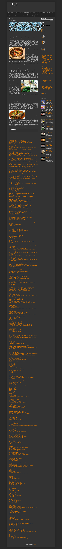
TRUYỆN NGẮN (43, 15)
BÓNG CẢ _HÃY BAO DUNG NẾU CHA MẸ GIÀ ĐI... (16, 220)
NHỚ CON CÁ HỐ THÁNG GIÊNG (13, 516)
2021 (42, 36)
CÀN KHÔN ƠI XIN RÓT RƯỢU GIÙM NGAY (15, 484)
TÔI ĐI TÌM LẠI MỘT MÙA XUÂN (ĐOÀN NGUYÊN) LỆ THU (17, 291)
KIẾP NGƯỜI (10, 393)
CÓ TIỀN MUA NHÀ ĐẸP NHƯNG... (13, 469)
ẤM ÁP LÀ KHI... (11, 475)
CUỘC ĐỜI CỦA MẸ (11, 394)
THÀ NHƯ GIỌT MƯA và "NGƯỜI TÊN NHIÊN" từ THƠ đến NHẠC (18, 359)
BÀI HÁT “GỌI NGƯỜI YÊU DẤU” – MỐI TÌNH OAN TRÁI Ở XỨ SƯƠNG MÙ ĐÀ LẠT (20, 267)
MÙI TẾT (10, 443)
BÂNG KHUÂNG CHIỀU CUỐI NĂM (13, 438)
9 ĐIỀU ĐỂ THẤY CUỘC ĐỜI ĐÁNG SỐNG (14, 463)
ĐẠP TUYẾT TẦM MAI (12, 446)
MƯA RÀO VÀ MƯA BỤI (12, 448)
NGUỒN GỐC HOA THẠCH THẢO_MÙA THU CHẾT (16, 294)
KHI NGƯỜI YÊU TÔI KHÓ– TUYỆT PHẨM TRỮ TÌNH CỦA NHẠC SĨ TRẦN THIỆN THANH (21, 261)
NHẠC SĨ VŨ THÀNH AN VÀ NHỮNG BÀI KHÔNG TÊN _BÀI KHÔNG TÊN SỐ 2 (20, 158)
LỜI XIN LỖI (10, 404)
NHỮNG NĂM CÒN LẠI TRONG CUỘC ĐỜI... (15, 273)
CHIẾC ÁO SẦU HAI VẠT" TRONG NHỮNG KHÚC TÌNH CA (17, 403)
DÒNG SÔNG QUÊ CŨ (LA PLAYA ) (13, 194)
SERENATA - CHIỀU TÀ (12, 334)
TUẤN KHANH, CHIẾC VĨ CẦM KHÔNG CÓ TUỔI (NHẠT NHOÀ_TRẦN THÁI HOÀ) (20, 149)
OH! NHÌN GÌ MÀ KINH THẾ (12, 488)
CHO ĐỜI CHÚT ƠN (11, 366)
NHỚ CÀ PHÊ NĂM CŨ (12, 455)
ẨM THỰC (17, 12)
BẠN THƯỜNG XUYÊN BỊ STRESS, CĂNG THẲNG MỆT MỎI (17, 275)
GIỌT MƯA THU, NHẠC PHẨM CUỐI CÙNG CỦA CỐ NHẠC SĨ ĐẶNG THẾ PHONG (20, 217)
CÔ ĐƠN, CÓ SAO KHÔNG (46, 72)
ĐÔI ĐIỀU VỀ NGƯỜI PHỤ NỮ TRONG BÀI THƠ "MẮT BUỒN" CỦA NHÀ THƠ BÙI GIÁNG (21, 523)
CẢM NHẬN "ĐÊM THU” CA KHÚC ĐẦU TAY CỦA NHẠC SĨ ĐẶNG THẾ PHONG (20, 200)
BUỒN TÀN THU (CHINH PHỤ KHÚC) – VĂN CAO (15, 258)
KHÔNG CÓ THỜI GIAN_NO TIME (13, 459)
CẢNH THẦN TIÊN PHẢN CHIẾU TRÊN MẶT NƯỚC (16, 510)
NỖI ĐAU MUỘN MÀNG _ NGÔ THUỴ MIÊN (15, 329)
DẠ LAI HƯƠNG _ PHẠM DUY (13, 285)
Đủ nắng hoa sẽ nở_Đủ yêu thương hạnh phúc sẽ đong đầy (17, 487)
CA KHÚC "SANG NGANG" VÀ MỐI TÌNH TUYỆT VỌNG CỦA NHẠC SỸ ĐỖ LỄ (19, 354)
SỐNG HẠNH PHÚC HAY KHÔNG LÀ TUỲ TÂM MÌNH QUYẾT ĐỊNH (18, 436)
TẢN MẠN (22, 15)
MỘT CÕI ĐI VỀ (11, 476)
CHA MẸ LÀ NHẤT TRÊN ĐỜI (13, 417)
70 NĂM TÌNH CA (10, 12)
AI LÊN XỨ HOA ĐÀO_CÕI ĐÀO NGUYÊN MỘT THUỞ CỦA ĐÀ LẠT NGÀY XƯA (20, 290)
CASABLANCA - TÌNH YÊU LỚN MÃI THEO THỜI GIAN (16, 140)
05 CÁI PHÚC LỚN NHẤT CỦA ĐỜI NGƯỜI (15, 401)
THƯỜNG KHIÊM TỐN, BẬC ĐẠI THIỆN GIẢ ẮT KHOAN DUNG (17, 412)
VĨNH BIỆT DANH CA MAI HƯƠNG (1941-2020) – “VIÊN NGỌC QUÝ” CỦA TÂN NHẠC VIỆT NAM (22, 302)
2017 (42, 40)
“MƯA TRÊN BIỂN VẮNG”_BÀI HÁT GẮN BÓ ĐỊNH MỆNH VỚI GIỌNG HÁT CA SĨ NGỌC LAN (21, 153)
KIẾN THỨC (24, 14)
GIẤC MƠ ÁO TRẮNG (12, 471)
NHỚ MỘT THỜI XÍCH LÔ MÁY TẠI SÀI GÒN (15, 428)
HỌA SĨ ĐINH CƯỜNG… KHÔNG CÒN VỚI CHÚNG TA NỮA (17, 483)
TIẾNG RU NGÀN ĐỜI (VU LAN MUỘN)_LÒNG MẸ (16, 218)
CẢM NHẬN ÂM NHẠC (25, 12)
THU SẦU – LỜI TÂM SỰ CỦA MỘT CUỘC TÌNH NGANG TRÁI (17, 212)
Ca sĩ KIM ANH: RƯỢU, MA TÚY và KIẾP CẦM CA (15, 317)
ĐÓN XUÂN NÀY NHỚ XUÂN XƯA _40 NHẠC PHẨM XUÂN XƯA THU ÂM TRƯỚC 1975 (21, 166)
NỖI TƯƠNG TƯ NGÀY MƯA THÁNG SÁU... (15, 236)
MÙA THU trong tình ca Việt (12, 379)
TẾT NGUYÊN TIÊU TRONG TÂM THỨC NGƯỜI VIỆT (16, 442)
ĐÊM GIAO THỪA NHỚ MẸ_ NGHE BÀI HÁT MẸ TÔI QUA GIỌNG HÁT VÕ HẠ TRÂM (20, 288)
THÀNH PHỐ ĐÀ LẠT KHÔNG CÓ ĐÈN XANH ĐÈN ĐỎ (16, 453)
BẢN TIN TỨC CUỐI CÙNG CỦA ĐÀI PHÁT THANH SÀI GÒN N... (47, 69)
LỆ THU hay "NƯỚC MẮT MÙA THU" (14, 352)
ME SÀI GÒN (44, 56)
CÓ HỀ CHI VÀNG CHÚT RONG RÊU (14, 485)
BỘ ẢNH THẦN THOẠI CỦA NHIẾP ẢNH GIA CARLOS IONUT (17, 511)
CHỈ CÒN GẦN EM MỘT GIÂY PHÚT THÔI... (15, 307)
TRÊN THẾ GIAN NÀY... (12, 535)
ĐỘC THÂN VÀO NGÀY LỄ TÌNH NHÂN (47, 73)
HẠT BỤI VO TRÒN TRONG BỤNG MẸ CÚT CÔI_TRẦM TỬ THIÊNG (18, 312)
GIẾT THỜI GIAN (11, 526)
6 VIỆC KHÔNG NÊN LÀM (12, 520)
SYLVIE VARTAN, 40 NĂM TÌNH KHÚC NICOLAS (15, 506)
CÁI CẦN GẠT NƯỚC (12, 247)
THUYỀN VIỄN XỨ (44, 62)
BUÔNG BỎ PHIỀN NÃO (12, 383)
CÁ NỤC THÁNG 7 (44, 85)
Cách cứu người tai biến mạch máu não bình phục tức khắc (17, 449)
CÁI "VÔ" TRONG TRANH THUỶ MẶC (14, 381)
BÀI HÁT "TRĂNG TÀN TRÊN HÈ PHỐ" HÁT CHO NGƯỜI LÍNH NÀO (18, 316)
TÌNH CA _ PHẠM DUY (12, 365)
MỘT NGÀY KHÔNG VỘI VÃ (12, 477)
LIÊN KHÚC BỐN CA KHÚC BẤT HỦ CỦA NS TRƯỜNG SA (17, 298)
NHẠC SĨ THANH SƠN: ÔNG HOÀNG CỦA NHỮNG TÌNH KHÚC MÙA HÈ (19, 138)
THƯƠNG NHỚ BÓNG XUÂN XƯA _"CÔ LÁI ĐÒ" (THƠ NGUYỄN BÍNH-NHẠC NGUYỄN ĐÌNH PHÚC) (23, 161)
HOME (42, 29)
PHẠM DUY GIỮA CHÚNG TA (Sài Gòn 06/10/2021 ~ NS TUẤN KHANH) (18, 207)
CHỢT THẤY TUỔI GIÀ (12, 378)
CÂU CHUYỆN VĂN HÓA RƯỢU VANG (47, 55)
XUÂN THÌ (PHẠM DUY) (12, 195)
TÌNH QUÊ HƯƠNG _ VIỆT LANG (13, 272)
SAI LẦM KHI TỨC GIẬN (12, 514)
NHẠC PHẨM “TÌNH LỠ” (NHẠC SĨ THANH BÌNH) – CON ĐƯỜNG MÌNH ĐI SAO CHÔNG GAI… (22, 249)
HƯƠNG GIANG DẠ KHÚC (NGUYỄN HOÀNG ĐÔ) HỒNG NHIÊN (18, 173)
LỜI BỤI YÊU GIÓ (44, 67)
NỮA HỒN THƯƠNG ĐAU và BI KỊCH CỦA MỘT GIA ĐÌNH (17, 356)
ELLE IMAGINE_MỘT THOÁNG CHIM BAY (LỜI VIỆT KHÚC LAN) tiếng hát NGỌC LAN (21, 196)
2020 (42, 37)
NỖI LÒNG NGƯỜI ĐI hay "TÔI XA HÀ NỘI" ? (15, 370)
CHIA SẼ (44, 12)
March (43, 50)
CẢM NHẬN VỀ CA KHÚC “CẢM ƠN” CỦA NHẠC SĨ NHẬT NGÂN (18, 289)
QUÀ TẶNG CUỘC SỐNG (47, 14)
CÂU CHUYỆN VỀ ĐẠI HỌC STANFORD (14, 478)
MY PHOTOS (43, 31)
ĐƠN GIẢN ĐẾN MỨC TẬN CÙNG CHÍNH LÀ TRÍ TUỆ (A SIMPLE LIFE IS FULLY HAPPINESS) (22, 241)
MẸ (35, 14)
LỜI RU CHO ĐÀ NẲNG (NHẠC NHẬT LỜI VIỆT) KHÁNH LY (17, 219)
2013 (42, 94)
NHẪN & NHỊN (11, 424)
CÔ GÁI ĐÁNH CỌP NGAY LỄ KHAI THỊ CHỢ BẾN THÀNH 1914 (17, 431)
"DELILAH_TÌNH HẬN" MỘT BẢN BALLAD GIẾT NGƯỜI (16, 143)
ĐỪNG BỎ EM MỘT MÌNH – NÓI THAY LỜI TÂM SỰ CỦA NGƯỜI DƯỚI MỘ (19, 301)
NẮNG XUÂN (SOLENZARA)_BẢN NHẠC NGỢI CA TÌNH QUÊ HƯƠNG (18, 271)
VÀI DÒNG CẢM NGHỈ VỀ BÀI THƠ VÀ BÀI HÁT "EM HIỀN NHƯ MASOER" (19, 278)
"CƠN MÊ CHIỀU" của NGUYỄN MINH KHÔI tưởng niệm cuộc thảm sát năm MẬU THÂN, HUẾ (21, 377)
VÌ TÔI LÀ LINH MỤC (11, 146)
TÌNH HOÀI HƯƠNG (11, 360)
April (43, 49)
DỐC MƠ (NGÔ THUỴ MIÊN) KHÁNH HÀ (14, 231)
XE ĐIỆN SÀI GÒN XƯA (12, 429)
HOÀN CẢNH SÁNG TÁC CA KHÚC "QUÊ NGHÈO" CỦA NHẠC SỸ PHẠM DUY (20, 369)
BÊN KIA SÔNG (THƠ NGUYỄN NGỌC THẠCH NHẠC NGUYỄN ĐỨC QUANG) (19, 210)
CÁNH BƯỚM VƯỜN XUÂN (12, 344)
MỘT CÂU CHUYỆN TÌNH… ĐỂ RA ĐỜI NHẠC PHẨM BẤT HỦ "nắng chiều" (19, 538)
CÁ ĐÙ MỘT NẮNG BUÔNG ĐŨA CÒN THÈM (15, 472)
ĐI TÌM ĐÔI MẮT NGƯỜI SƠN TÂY (13, 373)
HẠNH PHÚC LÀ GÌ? (11, 242)
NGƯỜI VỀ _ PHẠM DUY (12, 284)
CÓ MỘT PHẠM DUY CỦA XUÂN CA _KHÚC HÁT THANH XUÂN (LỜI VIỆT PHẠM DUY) (21, 163)
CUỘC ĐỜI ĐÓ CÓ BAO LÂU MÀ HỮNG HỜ (15, 331)
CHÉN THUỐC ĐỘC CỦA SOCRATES (14, 423)
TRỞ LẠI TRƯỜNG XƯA (45, 81)
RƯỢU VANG (10, 15)
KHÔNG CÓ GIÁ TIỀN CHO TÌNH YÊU (14, 490)
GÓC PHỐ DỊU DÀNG (12, 505)
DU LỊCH (9, 14)
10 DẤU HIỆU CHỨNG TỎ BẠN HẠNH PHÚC (15, 382)
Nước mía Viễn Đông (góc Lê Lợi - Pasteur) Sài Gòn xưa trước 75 (17, 406)
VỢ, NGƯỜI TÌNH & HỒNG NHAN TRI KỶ (14, 481)
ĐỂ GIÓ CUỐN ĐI (11, 493)
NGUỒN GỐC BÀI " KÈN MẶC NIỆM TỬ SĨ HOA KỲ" (16, 528)
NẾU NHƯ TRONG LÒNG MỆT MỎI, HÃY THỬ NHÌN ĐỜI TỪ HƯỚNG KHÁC (19, 413)
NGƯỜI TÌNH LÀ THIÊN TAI (12, 328)
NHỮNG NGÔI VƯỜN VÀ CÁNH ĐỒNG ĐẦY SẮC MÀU (16, 529)
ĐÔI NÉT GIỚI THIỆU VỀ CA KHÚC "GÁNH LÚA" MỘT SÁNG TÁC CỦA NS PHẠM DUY (21, 197)
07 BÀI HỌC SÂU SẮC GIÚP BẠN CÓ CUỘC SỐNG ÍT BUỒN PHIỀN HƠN (19, 447)
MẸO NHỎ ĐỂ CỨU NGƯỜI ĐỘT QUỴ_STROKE (49, 106)
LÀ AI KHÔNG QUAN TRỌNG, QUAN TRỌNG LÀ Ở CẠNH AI (17, 450)
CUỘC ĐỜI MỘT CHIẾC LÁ (12, 395)
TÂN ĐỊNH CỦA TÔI (48, 100)
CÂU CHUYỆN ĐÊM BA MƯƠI (13, 420)
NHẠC (39, 14)
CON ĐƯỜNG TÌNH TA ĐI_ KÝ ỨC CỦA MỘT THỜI (16, 357)
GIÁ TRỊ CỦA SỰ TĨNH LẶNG (13, 389)
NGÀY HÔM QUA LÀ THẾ (12, 536)
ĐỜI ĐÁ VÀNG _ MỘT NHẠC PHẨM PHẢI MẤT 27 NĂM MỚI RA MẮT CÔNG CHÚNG (20, 325)
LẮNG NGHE (10, 470)
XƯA (49, 15)
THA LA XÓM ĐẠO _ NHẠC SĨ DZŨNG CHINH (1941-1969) (17, 297)
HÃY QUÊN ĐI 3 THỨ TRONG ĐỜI (13, 491)
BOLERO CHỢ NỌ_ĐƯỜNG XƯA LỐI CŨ (14, 318)
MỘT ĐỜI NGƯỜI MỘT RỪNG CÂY (47, 88)
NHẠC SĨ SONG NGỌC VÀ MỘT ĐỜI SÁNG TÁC (15, 414)
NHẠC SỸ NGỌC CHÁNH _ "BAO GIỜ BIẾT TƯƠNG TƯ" (16, 376)
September (43, 44)
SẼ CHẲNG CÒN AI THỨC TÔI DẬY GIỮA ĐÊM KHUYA (47, 71)
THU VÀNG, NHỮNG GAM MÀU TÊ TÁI (14, 306)
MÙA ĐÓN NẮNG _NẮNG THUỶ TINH (14, 190)
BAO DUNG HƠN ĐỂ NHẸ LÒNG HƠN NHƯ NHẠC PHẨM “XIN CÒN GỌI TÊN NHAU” (20, 142)
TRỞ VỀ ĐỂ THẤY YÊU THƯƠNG (46, 79)
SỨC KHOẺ (16, 15)
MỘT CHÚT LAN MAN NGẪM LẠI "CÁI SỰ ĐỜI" (15, 482)
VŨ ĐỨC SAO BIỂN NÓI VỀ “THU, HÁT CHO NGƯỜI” (16, 226)
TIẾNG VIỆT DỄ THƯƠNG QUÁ (13, 524)
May (43, 48)
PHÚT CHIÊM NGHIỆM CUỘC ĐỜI (13, 387)
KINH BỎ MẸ (10, 319)
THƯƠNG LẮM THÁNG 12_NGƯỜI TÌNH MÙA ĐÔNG (16, 299)
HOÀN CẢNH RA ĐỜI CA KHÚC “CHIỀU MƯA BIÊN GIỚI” (16, 187)
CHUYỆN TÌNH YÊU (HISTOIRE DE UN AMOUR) (15, 228)
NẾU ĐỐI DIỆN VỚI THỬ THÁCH (13, 525)
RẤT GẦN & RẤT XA (11, 496)
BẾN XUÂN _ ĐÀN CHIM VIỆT (13, 199)
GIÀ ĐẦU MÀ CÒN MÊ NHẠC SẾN (13, 311)
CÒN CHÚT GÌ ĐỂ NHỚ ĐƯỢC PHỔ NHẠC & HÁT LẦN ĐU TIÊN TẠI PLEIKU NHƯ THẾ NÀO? (22, 355)
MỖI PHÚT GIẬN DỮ (11, 518)
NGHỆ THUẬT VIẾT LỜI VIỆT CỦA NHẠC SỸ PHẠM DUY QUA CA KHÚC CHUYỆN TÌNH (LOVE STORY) (23, 353)
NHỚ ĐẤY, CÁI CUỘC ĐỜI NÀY (13, 405)
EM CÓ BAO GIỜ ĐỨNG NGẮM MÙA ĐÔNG (15, 419)
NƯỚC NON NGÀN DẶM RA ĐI (13, 372)
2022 (42, 35)
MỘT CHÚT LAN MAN (12, 418)
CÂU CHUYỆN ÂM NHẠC (36, 12)
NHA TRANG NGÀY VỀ (12, 151)
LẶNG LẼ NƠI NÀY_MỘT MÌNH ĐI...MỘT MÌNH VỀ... (16, 337)
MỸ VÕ (13, 5)
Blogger (35, 544)
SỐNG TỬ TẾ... (11, 243)
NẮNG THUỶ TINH (11, 330)
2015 (42, 42)
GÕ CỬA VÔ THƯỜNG (12, 388)
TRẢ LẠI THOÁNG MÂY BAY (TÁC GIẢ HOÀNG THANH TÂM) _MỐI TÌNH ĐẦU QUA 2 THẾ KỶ (22, 167)
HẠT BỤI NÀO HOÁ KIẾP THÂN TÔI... (14, 410)
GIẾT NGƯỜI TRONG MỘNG (13, 250)
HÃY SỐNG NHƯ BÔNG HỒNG (13, 279)
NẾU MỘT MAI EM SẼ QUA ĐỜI (13, 300)
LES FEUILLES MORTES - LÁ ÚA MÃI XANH (15, 206)
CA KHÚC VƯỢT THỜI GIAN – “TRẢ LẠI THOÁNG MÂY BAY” (17, 234)
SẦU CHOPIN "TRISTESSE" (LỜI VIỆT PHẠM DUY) (16, 188)
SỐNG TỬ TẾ (10, 513)
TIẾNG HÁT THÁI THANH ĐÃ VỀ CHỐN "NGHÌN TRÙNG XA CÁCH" (18, 340)
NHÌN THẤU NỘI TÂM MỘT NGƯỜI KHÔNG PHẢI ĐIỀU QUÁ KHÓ (18, 402)
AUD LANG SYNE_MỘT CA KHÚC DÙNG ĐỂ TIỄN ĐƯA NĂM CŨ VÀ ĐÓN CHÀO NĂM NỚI (21, 465)
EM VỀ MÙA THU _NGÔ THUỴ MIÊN (14, 189)
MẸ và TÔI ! (10, 293)
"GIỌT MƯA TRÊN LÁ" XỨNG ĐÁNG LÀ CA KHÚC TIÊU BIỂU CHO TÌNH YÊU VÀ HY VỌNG (21, 170)
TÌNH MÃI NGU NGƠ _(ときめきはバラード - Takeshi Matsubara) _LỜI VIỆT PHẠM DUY (21, 141)
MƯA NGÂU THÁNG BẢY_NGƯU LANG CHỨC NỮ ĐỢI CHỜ (17, 313)
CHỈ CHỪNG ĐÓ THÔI (12, 342)
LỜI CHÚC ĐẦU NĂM (12, 440)
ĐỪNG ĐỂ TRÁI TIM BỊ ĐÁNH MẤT (13, 460)
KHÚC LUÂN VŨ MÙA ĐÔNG (13, 502)
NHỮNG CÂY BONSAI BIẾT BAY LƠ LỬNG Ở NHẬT (16, 434)
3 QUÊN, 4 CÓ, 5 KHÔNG (12, 422)
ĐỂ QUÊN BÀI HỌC (11, 416)
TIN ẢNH (36, 15)
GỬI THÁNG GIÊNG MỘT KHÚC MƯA (47, 87)
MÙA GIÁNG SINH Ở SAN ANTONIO (14, 503)
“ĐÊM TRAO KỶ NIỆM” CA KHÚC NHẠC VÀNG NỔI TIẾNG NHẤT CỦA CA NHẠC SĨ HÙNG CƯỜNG (22, 193)
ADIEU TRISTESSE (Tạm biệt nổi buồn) (14, 214)
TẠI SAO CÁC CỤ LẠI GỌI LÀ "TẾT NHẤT (14, 441)
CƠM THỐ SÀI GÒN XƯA (12, 430)
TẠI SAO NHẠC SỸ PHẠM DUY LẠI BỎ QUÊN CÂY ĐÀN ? (17, 361)
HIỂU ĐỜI (10, 390)
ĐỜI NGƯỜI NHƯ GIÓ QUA (12, 363)
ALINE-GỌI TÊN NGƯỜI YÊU (13, 341)
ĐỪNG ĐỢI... (10, 240)
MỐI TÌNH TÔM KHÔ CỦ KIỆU (13, 400)
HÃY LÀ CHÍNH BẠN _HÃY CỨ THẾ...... (14, 238)
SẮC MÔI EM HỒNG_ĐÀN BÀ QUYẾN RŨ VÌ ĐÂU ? (16, 323)
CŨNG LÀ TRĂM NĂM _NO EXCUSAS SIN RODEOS (16, 229)
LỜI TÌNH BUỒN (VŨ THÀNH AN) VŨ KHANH (15, 224)
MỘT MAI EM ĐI (11, 304)
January (43, 93)
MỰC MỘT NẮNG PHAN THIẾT (13, 499)
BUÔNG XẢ (43, 66)
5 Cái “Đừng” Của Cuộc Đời (12, 391)
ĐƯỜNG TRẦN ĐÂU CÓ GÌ (12, 364)
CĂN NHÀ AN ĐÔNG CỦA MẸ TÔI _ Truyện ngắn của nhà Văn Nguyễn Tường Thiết (20, 152)
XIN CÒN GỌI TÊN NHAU (12, 305)
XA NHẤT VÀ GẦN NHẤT (12, 237)
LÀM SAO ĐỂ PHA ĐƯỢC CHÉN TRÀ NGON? (15, 495)
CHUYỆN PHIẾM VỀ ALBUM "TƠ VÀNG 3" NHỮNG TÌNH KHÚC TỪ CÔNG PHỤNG (20, 324)
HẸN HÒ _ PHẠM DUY (12, 349)
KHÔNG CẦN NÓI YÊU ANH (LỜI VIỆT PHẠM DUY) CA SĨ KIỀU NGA (18, 230)
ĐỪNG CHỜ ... (11, 534)
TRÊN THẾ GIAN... (11, 244)
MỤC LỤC (42, 30)
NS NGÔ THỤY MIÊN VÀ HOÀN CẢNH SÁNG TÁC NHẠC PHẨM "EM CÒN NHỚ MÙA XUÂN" (21, 287)
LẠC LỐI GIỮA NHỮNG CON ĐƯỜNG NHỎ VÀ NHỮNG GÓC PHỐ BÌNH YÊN (19, 466)
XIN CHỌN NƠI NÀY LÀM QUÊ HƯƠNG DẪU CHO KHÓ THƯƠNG (18, 201)
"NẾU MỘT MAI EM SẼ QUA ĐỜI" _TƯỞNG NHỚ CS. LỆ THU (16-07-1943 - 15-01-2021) (21, 169)
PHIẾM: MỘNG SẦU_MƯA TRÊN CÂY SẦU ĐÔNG (16, 322)
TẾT (27, 15)
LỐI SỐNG (30, 14)
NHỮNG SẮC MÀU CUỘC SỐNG (13, 522)
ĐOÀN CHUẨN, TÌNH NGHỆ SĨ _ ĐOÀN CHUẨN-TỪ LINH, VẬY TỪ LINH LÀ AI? (20, 205)
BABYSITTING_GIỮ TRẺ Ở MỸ (13, 479)
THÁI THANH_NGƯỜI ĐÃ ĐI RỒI (13, 336)
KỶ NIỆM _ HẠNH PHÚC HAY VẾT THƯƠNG (15, 500)
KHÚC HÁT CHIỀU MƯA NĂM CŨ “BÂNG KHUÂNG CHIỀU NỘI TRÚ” (18, 537)
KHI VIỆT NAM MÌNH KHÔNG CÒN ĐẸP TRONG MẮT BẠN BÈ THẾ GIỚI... (19, 519)
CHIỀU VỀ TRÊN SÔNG (12, 371)
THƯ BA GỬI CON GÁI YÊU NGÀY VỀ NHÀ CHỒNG (16, 437)
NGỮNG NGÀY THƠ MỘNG (12, 326)
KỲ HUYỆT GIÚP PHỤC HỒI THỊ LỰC (14, 399)
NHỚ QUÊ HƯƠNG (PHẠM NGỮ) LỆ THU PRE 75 (15, 213)
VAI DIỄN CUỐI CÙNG (12, 489)
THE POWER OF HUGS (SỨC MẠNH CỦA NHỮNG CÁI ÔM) (17, 530)
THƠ (32, 15)
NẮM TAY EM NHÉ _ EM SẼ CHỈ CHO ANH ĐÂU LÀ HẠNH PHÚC (47, 76)
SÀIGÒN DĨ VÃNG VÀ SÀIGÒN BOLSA (14, 452)
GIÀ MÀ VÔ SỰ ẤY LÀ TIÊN (46, 61)
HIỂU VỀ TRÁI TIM (16, 14)
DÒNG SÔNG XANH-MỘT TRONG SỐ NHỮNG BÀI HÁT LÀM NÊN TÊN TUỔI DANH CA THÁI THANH (23, 335)
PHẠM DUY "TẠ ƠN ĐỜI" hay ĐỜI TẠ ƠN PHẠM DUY (16, 367)
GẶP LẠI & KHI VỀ (44, 82)
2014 (42, 43)
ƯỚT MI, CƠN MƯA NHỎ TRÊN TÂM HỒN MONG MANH (16, 154)
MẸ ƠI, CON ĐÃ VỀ (11, 332)
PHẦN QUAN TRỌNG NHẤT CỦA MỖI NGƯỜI (15, 277)
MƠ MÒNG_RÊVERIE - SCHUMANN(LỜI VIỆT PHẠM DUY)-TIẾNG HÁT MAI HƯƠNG (20, 211)
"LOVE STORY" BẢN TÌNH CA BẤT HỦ (14, 182)
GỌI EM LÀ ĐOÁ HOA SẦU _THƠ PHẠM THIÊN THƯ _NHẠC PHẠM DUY (19, 257)
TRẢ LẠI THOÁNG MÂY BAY (13, 517)
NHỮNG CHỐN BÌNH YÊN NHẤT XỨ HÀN (14, 497)
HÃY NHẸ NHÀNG (11, 432)
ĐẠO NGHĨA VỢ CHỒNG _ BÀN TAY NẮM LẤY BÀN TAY (16, 458)
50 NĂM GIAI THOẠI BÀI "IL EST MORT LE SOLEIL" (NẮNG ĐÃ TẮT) (18, 208)
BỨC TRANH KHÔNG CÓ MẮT (13, 467)
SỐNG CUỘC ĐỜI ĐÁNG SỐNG (13, 281)
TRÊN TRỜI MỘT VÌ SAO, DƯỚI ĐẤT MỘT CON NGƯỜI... (17, 411)
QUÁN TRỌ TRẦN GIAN (12, 408)
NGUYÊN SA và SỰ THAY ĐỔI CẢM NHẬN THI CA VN (16, 343)
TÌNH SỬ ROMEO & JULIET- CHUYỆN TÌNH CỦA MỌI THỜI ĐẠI (17, 346)
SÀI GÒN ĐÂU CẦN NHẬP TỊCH (46, 86)
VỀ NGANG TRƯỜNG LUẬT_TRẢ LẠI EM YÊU (15, 320)
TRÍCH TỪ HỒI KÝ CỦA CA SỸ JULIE (14, 358)
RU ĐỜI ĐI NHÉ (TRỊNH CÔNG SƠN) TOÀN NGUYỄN (16, 216)
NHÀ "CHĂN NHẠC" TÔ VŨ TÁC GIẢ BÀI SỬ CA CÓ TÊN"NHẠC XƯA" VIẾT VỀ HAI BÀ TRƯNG (22, 175)
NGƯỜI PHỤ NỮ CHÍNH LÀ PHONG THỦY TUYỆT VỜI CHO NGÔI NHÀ (19, 454)
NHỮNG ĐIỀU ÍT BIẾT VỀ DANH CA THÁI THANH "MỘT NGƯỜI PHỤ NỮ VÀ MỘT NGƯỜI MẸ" (22, 178)
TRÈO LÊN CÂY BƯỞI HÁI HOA (46, 80)
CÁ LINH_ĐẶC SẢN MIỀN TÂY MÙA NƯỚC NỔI (15, 512)
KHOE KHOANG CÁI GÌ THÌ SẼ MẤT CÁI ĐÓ (15, 461)
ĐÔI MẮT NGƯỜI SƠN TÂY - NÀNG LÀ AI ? (15, 232)
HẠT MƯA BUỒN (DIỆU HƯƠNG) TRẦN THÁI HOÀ (16, 235)
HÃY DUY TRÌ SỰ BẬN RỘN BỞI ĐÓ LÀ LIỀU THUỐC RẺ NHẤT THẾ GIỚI (19, 248)
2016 (42, 41)
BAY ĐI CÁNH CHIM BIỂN (12, 225)
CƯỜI (50, 12)
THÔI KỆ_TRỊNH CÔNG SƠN (13, 384)
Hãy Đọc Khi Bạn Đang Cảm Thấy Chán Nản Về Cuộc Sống (49, 120)
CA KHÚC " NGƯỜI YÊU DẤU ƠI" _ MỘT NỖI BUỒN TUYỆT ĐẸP (18, 276)
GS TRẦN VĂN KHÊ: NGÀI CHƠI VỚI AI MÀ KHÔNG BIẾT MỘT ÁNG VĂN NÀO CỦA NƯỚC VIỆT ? (22, 385)
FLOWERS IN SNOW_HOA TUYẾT (13, 464)
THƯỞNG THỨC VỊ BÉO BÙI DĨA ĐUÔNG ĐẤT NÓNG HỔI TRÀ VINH (18, 473)
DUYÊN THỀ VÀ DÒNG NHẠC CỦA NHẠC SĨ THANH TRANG (17, 150)
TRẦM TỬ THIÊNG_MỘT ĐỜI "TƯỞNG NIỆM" (15, 501)
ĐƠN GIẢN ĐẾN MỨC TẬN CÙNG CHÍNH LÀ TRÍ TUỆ (16, 435)
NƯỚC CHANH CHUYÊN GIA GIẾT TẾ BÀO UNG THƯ (16, 407)
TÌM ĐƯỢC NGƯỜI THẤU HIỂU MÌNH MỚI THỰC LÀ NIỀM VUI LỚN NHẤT (19, 396)
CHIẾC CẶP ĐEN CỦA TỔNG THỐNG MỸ (14, 444)
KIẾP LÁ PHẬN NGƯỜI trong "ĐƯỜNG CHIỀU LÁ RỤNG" (16, 375)
